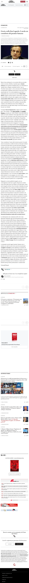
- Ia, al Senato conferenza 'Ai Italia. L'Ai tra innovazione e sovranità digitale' (13, 491)
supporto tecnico (19, 561)
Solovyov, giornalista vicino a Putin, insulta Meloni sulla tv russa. (11, 420)
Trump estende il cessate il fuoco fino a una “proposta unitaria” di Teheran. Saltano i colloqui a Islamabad (11, 408)
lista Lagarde (16, 111)
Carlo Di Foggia (4, 435)
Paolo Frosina (4, 402)
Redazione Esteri (4, 424)
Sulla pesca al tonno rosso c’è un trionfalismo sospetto (15, 273)
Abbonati (23, 1)
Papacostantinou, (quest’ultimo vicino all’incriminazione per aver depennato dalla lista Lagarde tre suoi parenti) (14, 126)
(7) (27, 435)
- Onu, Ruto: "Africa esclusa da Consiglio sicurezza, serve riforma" (12, 493)
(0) (4, 279)
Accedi (9, 544)
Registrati (19, 544)
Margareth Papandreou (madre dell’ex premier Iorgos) (13, 214)
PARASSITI (5, 343)
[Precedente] (23, 287)
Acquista (14, 346)
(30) (27, 424)
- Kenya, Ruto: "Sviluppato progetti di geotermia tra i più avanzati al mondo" (13, 495)
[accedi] (27, 2)
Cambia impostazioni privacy (7, 577)
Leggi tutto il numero (14, 474)
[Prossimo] (26, 287)
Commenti (3, 62)
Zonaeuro (4, 25)
